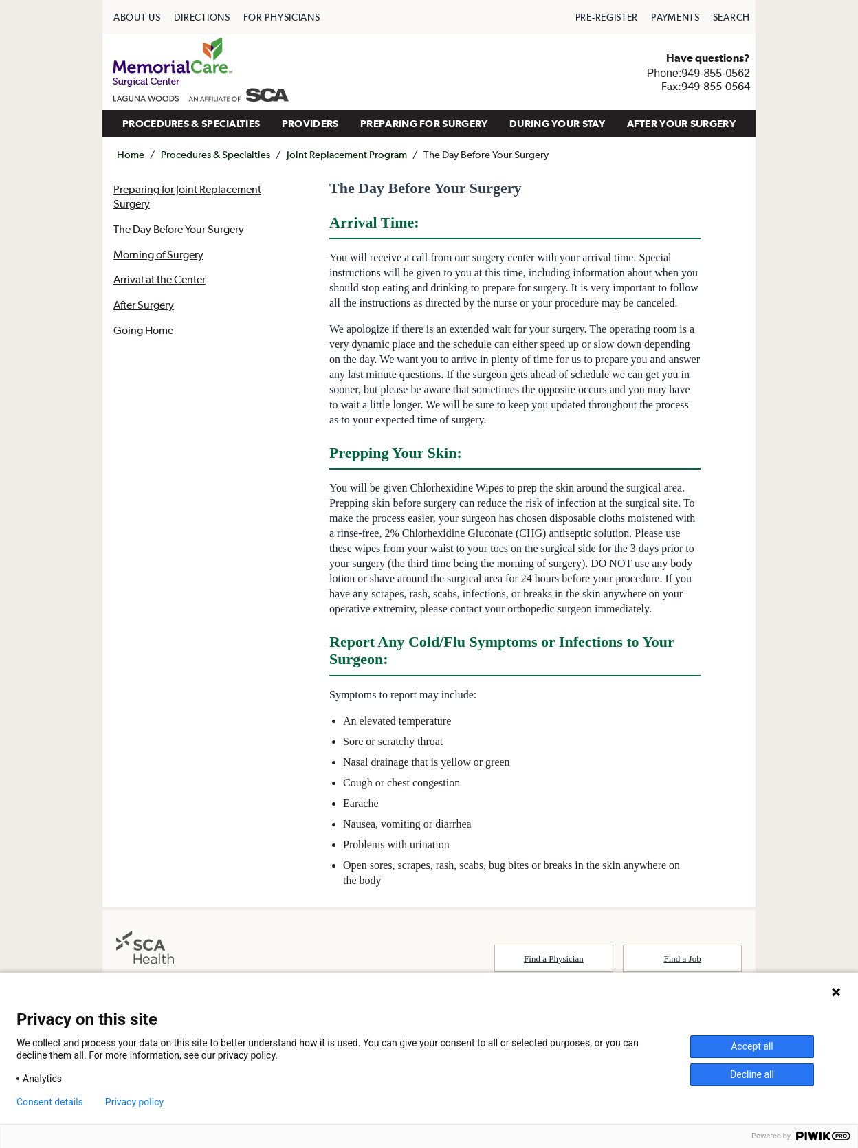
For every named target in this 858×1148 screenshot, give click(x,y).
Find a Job (682, 958)
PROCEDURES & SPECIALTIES (191, 123)
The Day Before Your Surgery (178, 229)
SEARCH (731, 17)
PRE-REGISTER (606, 17)
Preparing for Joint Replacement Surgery (187, 196)
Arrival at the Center (159, 279)
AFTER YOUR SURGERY (681, 123)
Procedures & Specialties (215, 154)
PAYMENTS (675, 17)
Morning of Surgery (158, 254)
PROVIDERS (310, 123)
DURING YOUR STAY (557, 123)
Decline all (752, 1074)
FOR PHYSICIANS (281, 17)
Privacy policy (134, 1101)
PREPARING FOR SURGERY (423, 123)
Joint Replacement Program (347, 154)
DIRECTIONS (202, 17)
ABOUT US (137, 17)
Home (130, 154)
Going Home (143, 330)
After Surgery (143, 304)
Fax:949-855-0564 (705, 86)
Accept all (752, 1046)
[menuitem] (137, 17)
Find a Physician (554, 958)
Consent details (49, 1101)
